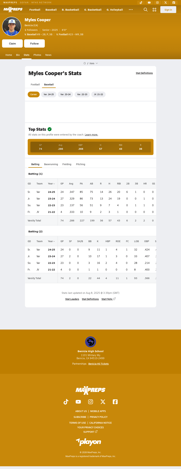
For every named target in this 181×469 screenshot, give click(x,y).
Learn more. (91, 134)
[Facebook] (174, 2)
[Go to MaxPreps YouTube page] (78, 402)
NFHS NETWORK (41, 2)
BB (89, 241)
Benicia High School (91, 344)
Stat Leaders (72, 298)
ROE (118, 241)
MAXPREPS (10, 2)
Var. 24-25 (49, 94)
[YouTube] (149, 2)
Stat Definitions (144, 73)
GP (62, 183)
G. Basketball (93, 9)
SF (70, 241)
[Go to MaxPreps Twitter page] (103, 402)
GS (153, 183)
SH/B (80, 241)
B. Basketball (70, 9)
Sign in (168, 9)
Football (34, 9)
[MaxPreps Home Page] (84, 63)
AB (91, 183)
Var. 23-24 (65, 94)
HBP (107, 241)
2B (127, 183)
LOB (136, 241)
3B (136, 183)
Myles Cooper (38, 19)
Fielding (66, 164)
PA (81, 183)
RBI (119, 183)
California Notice (100, 423)
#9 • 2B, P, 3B (38, 34)
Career (33, 94)
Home (8, 54)
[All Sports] (130, 9)
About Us (81, 411)
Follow (34, 43)
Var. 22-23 (82, 94)
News (48, 54)
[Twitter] (165, 2)
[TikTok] (141, 2)
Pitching (80, 164)
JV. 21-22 (98, 94)
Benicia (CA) (31, 25)
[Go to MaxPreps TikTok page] (66, 402)
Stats (26, 54)
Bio (18, 54)
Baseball (51, 9)
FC (127, 241)
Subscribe (80, 417)
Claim (12, 43)
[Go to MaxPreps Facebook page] (115, 402)
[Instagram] (157, 2)
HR (145, 183)
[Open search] (145, 9)
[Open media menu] (154, 9)
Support (90, 431)
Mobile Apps (98, 411)
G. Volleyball (115, 9)
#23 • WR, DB (69, 34)
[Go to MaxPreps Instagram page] (90, 402)
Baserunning (51, 164)
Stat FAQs (109, 298)
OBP (146, 241)
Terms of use (77, 423)
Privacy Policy (99, 417)
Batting (35, 164)
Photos (37, 54)
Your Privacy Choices (90, 427)
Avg (71, 183)
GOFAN (24, 2)
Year (51, 183)
